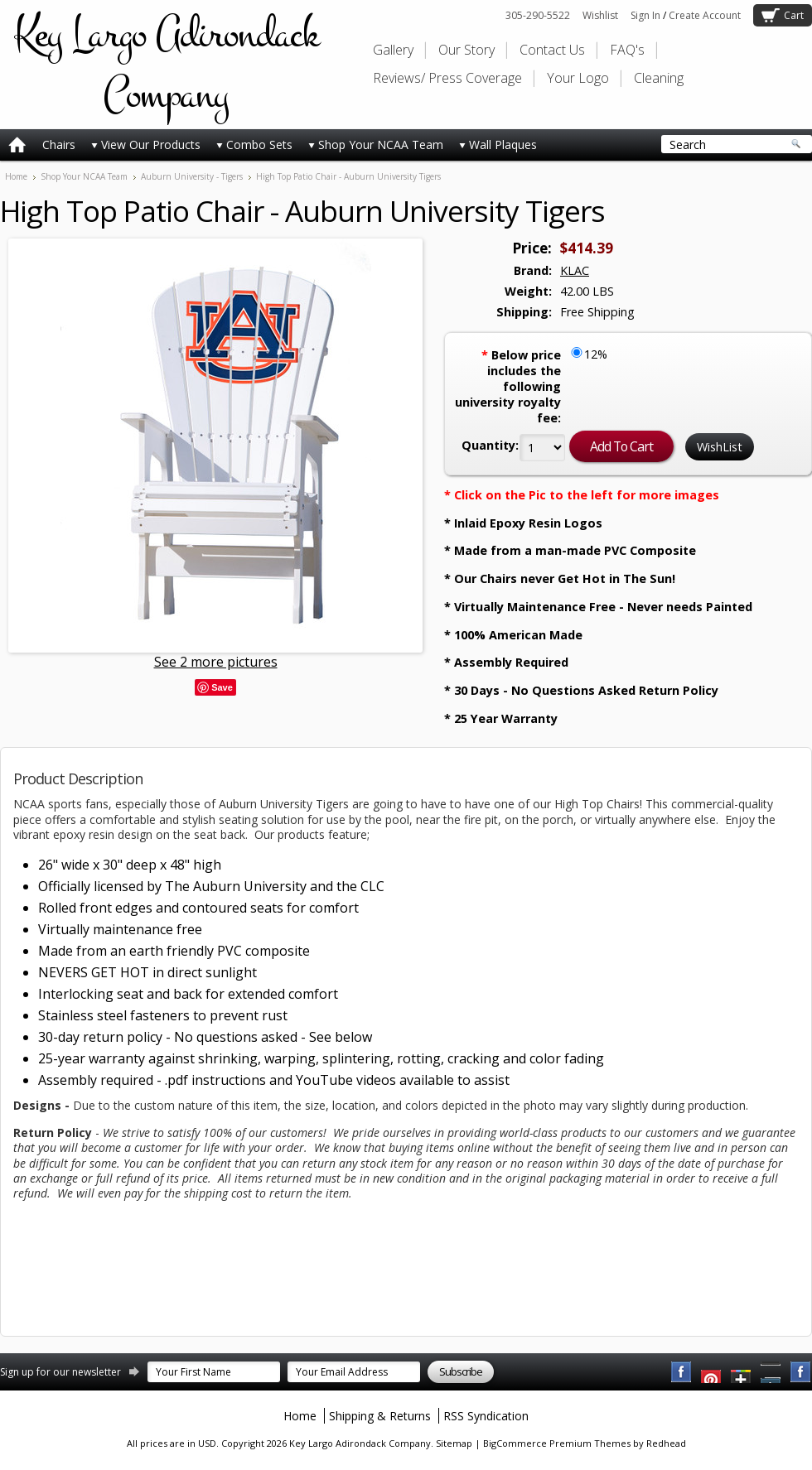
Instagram (801, 1372)
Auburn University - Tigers (192, 176)
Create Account (705, 15)
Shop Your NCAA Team (375, 144)
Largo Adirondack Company (165, 64)
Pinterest (771, 1372)
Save (222, 687)
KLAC (574, 270)
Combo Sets (254, 144)
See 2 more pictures (216, 662)
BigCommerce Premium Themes (557, 1443)
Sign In (645, 15)
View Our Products (146, 144)
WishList (719, 447)
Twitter (741, 1372)
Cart (794, 15)
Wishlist (600, 15)
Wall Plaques (498, 144)
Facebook (682, 1372)
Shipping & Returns (380, 1416)
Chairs (58, 144)
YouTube (712, 1372)
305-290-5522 (537, 15)
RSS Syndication (486, 1416)
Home (16, 176)
